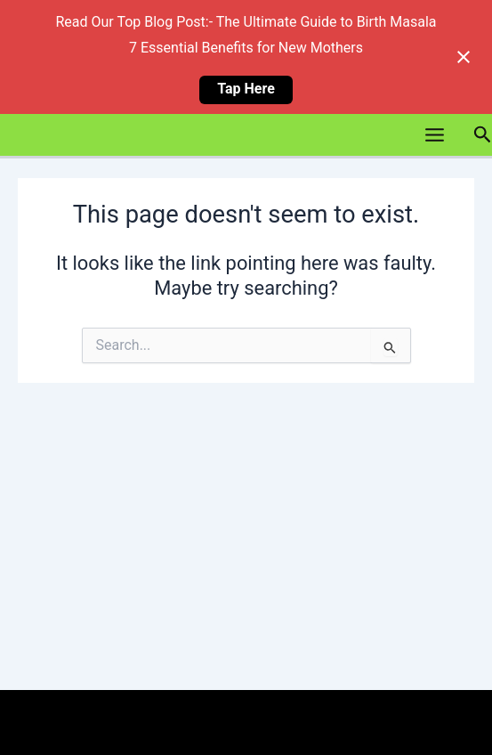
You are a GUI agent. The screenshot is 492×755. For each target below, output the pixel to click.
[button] (482, 134)
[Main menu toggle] (434, 135)
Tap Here (246, 88)
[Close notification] (463, 57)
